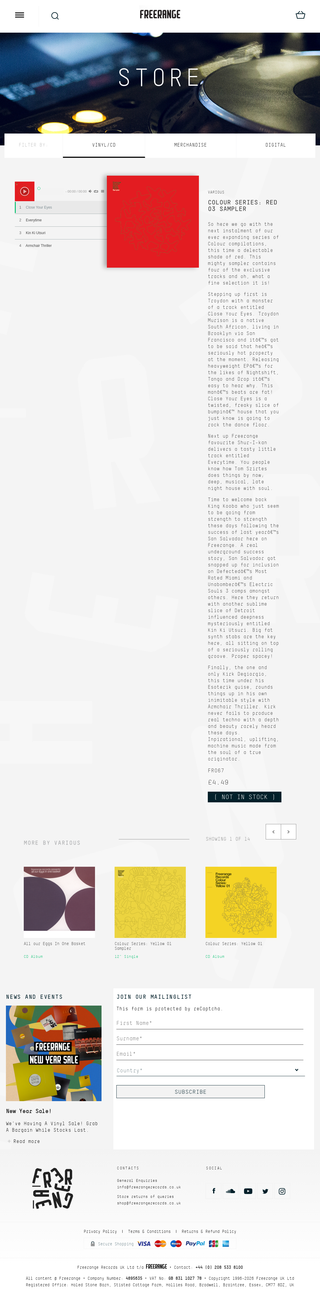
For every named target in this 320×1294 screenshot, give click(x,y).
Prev (273, 831)
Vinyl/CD (104, 145)
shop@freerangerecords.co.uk (149, 1203)
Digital (275, 145)
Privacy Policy (100, 1231)
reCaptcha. (208, 1009)
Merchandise (190, 145)
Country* (130, 1070)
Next (288, 831)
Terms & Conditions (149, 1231)
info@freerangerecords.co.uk (149, 1187)
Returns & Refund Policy (209, 1231)
